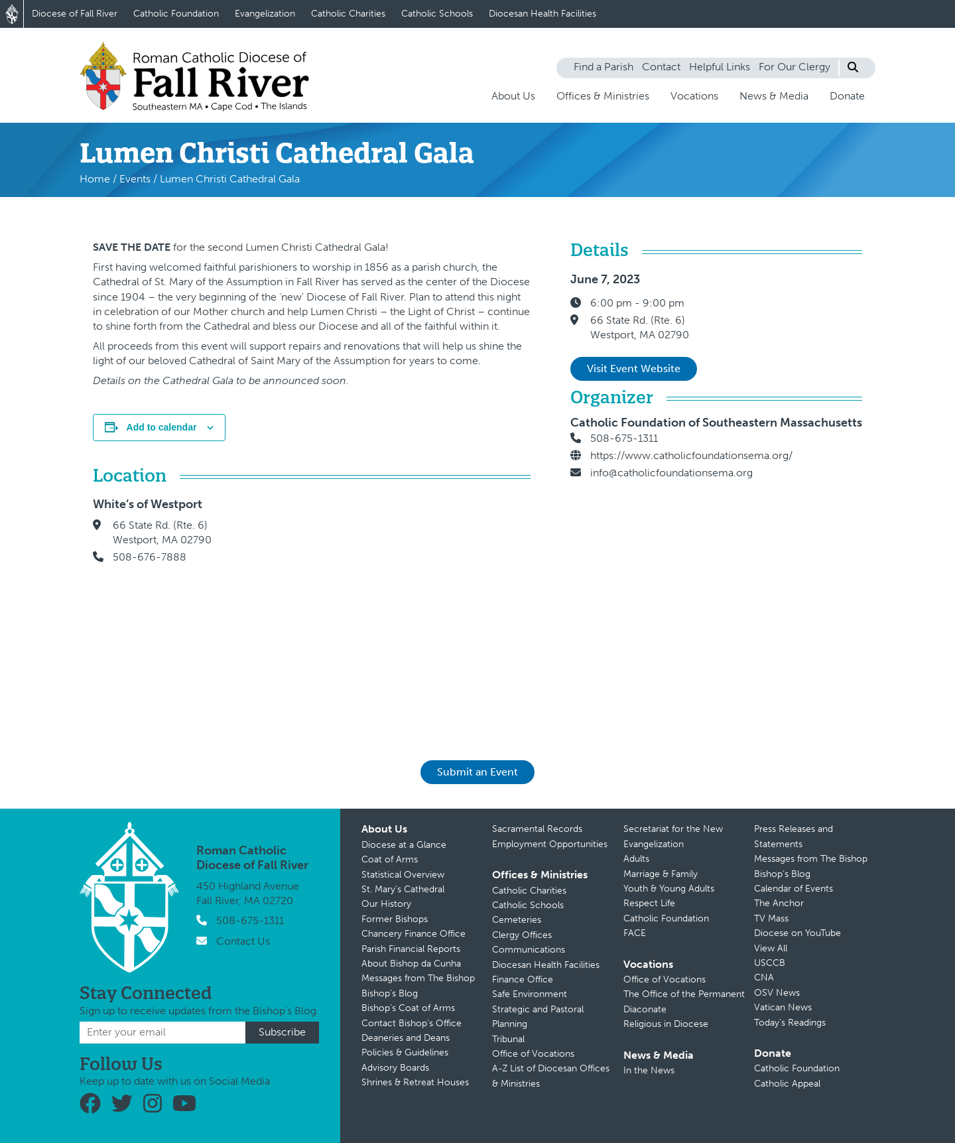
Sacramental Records (537, 829)
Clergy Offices (522, 935)
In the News (648, 1070)
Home (95, 178)
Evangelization (265, 13)
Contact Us (243, 941)
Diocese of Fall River (74, 13)
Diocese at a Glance (403, 844)
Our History (386, 903)
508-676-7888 (149, 557)
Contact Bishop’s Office (411, 1023)
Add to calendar (162, 427)
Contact (661, 66)
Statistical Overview (402, 874)
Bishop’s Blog (389, 993)
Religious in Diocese (665, 1024)
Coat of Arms (389, 859)
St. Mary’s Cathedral (402, 889)
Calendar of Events (793, 888)
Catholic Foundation (176, 13)
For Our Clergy (794, 66)
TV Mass (771, 918)
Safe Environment (529, 994)
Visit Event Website (633, 368)
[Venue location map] (384, 610)
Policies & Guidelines (404, 1052)
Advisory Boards (395, 1067)
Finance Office (522, 979)
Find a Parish (603, 66)
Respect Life (649, 903)
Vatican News (783, 1007)
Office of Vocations (533, 1053)
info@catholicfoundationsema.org (671, 472)
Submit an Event (477, 772)
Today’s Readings (790, 1022)
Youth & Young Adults (668, 888)
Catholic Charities (348, 13)
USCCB (769, 963)
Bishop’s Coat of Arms (408, 1008)
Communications (528, 949)
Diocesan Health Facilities (542, 13)
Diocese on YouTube (797, 933)
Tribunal (508, 1039)
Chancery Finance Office (413, 933)
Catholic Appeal (787, 1083)
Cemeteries (516, 919)
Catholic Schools (437, 13)
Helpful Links (719, 66)
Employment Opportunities (549, 844)
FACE (634, 933)
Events (135, 178)
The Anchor (779, 903)
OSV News (777, 992)
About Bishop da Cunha (411, 963)
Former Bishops (394, 919)
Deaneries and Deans (405, 1037)
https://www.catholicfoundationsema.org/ (691, 455)
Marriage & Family (660, 874)
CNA (764, 977)
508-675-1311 (624, 438)
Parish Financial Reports (410, 949)
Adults (636, 858)
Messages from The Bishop (418, 978)
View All (770, 948)
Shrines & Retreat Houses (415, 1082)
